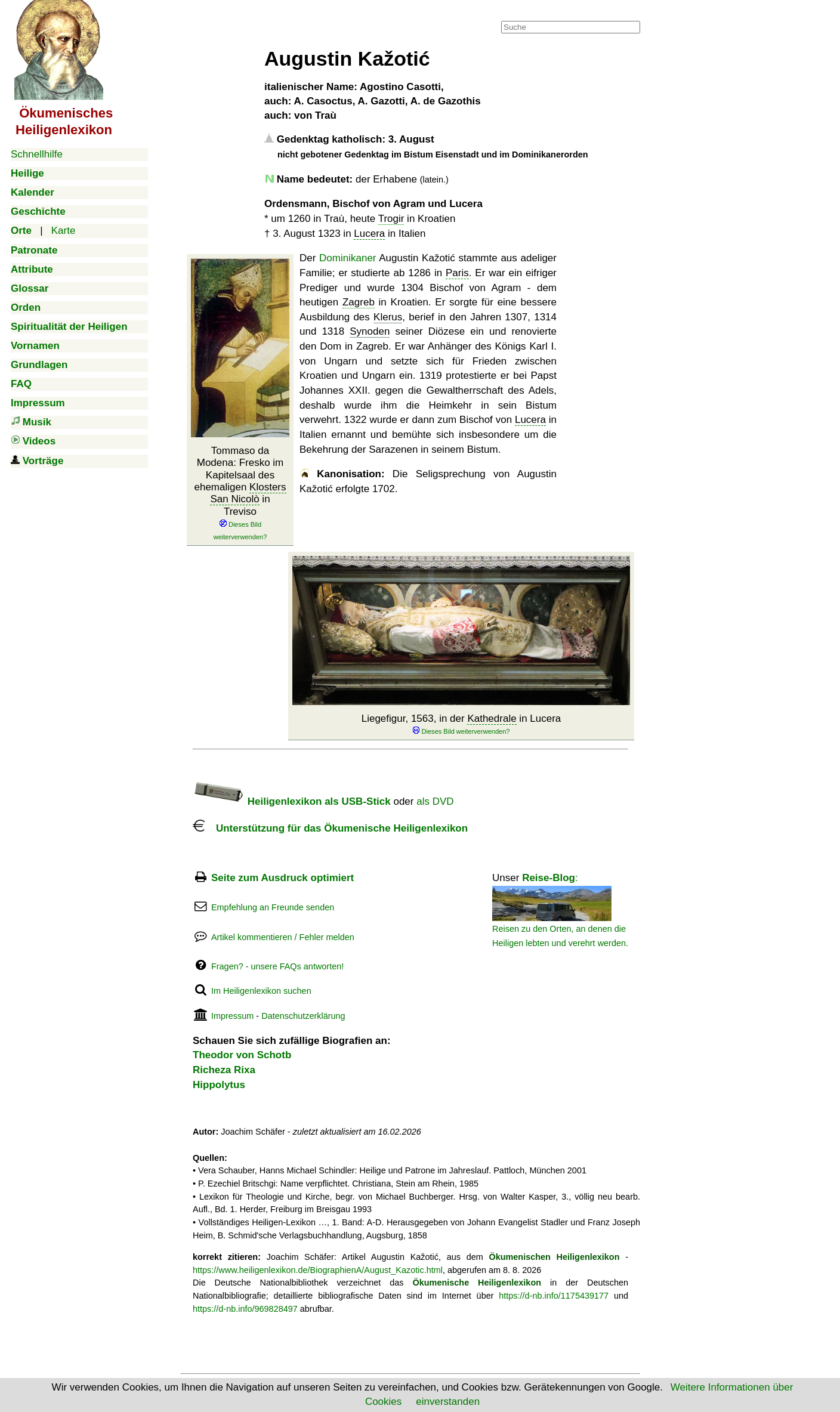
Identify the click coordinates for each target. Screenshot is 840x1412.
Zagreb (358, 302)
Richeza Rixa (224, 1070)
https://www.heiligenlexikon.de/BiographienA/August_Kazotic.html (318, 1270)
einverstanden (448, 1401)
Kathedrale (491, 718)
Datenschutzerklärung (303, 1016)
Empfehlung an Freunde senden (272, 907)
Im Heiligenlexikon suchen (261, 991)
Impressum (232, 1016)
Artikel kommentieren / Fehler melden (282, 937)
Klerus (387, 317)
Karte (63, 230)
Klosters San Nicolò (248, 493)
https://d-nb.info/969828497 (245, 1309)
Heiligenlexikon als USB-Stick (292, 801)
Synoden (370, 331)
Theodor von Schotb (242, 1055)
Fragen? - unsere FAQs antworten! (277, 966)
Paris (457, 273)
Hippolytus (219, 1084)
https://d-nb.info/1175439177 (554, 1295)
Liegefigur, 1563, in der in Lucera (461, 724)
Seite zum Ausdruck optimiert (282, 877)
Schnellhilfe (37, 154)
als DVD (434, 801)
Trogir (391, 218)
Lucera (369, 233)
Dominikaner (347, 258)
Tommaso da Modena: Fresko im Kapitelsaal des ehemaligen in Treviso (240, 493)
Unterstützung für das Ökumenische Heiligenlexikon (330, 828)
